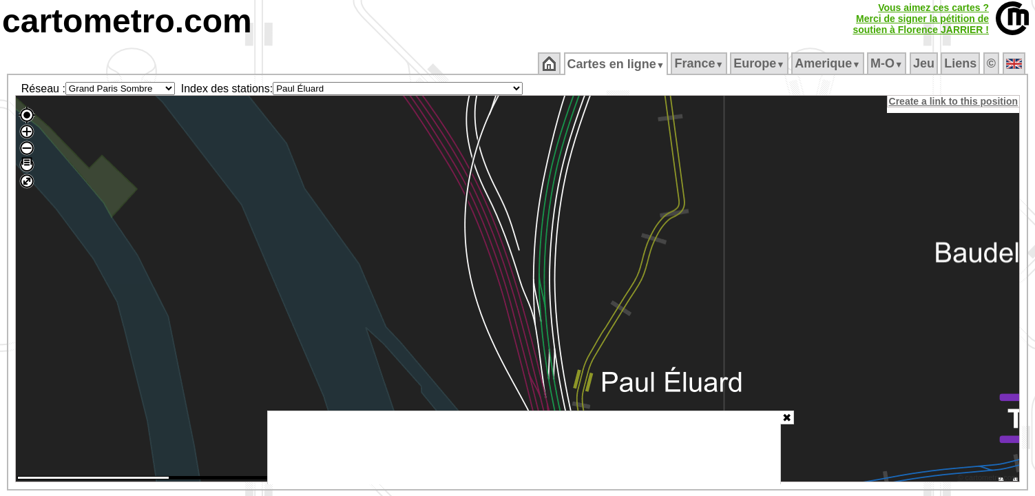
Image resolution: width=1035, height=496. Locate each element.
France (700, 63)
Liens (961, 63)
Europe (760, 63)
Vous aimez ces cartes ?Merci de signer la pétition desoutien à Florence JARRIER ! (921, 18)
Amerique (828, 63)
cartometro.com (127, 21)
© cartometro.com (989, 479)
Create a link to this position (954, 101)
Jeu (924, 63)
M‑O (888, 63)
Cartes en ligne (616, 64)
